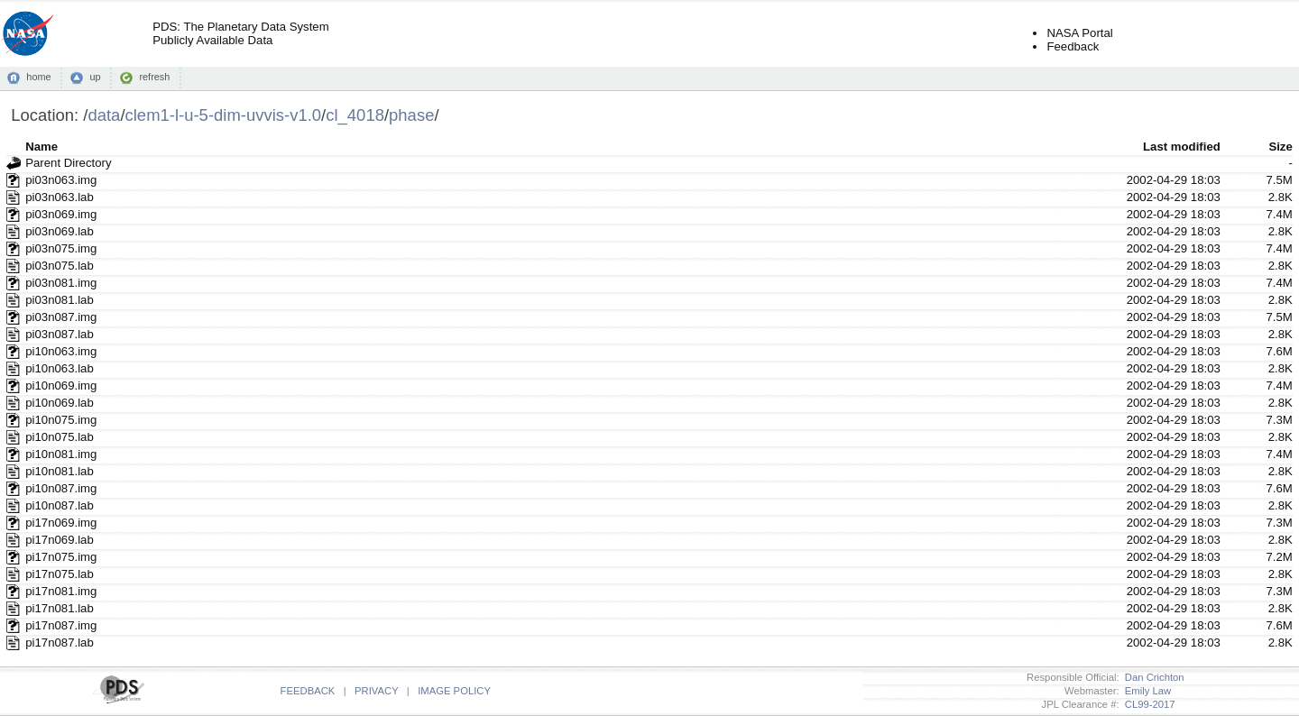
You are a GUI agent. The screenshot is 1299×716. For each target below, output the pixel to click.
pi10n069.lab (59, 402)
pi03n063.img (61, 180)
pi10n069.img (61, 385)
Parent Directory (68, 163)
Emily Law (1145, 690)
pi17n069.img (61, 522)
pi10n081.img (61, 454)
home (38, 76)
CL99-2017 (1147, 704)
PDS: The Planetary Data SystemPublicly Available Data (240, 33)
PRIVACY (376, 690)
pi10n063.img (61, 351)
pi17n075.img (61, 557)
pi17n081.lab (59, 608)
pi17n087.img (61, 625)
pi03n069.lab (59, 231)
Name (41, 146)
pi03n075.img (61, 248)
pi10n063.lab (59, 368)
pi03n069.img (61, 214)
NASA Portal (1079, 33)
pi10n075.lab (59, 437)
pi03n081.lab (59, 300)
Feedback (1072, 46)
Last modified (1182, 146)
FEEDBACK (308, 690)
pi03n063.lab (59, 197)
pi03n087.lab (59, 334)
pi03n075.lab (59, 265)
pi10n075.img (61, 420)
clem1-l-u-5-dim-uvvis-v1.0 (223, 115)
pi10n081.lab (59, 471)
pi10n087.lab (59, 505)
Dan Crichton (1151, 677)
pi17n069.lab (59, 539)
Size (1280, 146)
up (94, 76)
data (104, 115)
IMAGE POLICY (454, 690)
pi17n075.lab (59, 574)
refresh (154, 76)
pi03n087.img (61, 317)
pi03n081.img (61, 282)
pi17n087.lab (59, 642)
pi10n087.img (61, 488)
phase (411, 115)
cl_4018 (355, 115)
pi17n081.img (61, 591)
